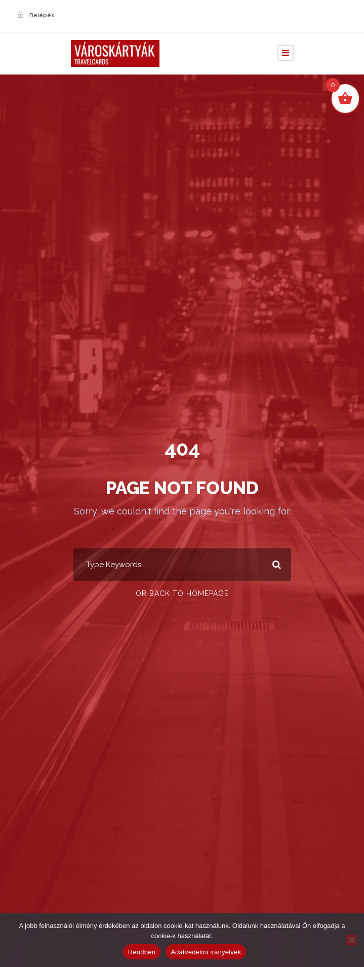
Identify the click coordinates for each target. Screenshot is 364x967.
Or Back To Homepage (182, 593)
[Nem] (351, 940)
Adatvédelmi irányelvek (206, 952)
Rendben (142, 952)
